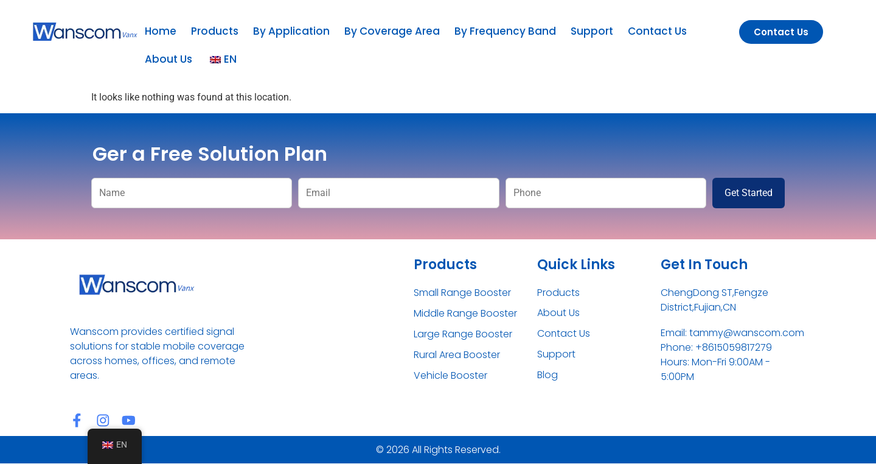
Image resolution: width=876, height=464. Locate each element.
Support (592, 31)
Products (214, 31)
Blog (547, 375)
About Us (168, 59)
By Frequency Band (505, 31)
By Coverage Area (392, 31)
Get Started (749, 193)
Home (160, 31)
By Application (291, 31)
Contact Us (657, 31)
